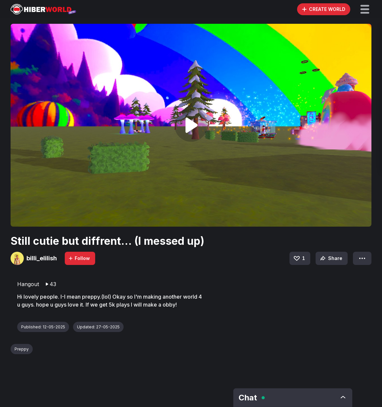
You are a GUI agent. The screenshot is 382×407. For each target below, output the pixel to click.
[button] (364, 9)
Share (330, 258)
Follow (79, 258)
